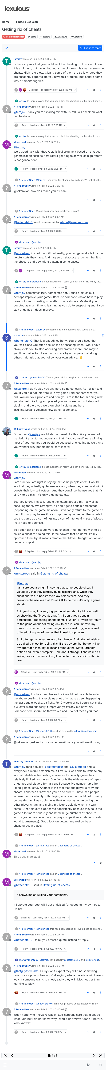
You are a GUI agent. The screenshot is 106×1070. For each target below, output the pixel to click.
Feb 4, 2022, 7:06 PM (52, 965)
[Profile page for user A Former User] (6, 109)
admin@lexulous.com (74, 222)
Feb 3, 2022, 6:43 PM (46, 335)
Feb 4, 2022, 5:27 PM (52, 934)
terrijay (18, 58)
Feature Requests (13, 36)
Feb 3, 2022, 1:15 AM (52, 106)
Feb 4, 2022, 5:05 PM (48, 851)
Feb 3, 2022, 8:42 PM (52, 383)
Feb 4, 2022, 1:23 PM (48, 472)
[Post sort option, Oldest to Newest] (7, 48)
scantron (18, 335)
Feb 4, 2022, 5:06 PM (48, 879)
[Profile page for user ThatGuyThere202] (6, 764)
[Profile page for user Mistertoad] (6, 144)
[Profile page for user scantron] (6, 338)
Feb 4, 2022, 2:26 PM (52, 737)
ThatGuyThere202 (24, 761)
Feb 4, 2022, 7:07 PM (52, 1009)
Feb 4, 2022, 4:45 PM (57, 761)
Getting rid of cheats (53, 573)
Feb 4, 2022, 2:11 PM (52, 568)
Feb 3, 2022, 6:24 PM (52, 287)
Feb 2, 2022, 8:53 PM (44, 58)
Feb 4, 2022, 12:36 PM (53, 429)
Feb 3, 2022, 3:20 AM (49, 142)
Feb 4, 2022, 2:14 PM (52, 689)
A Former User (22, 106)
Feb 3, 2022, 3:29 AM (52, 185)
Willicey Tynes (22, 429)
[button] (5, 1065)
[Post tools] (101, 90)
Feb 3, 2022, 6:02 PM (44, 248)
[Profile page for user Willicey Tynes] (6, 431)
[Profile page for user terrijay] (6, 61)
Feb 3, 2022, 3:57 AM (52, 217)
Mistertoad (20, 142)
